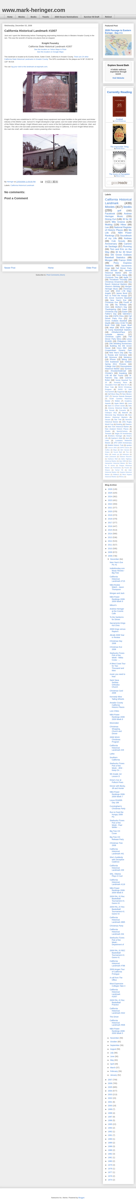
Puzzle (126, 468)
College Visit (110, 366)
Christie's (109, 373)
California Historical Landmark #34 (117, 931)
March (113, 1067)
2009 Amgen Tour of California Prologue (117, 971)
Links (107, 440)
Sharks (107, 431)
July (112, 1053)
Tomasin (108, 434)
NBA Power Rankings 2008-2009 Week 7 (117, 794)
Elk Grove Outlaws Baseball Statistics (118, 256)
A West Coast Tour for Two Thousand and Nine (117, 666)
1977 (110, 1172)
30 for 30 (127, 219)
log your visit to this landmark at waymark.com (29, 67)
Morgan (109, 260)
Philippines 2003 (124, 341)
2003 (110, 1094)
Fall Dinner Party (124, 268)
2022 (110, 504)
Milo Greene (118, 222)
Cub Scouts (118, 241)
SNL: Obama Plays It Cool (116, 875)
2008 (110, 556)
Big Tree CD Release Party (117, 838)
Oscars (107, 420)
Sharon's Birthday (112, 286)
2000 (110, 1106)
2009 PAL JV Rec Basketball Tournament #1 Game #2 (117, 910)
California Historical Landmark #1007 (115, 993)
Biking (124, 359)
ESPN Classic (124, 447)
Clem (107, 307)
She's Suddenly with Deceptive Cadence (117, 859)
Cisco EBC (122, 348)
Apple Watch (119, 403)
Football (119, 119)
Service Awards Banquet (122, 396)
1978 (110, 1169)
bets (130, 406)
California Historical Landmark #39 (117, 867)
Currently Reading (119, 92)
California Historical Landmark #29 (117, 747)
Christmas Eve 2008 (116, 648)
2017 (110, 522)
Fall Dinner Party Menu (118, 338)
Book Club (110, 325)
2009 (110, 552)
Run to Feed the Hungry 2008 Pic (116, 814)
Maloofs (125, 413)
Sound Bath (118, 452)
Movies (21, 17)
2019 (110, 515)
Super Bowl (126, 325)
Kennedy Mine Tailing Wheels (117, 698)
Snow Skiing (121, 275)
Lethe (112, 754)
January (114, 1075)
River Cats (109, 387)
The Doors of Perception (119, 174)
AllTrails (114, 270)
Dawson (129, 424)
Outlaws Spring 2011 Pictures (118, 363)
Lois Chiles (114, 711)
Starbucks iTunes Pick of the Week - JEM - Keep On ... (117, 766)
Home (10, 17)
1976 (110, 1176)
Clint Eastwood (112, 362)
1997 (110, 1117)
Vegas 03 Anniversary (123, 434)
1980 (110, 1161)
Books (33, 17)
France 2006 (125, 260)
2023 (110, 500)
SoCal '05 (119, 470)
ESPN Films (118, 316)
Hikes (123, 224)
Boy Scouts (109, 410)
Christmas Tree (111, 277)
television (126, 454)
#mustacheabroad (118, 371)
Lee (107, 227)
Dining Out (110, 219)
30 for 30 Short (123, 252)
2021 (110, 508)
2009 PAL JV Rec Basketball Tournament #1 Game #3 (117, 899)
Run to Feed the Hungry (116, 296)
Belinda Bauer (120, 148)
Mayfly (107, 323)
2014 (110, 533)
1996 (110, 1120)
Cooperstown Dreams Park (118, 350)
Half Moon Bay (113, 394)
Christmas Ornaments (114, 282)
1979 (110, 1165)
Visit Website (118, 78)
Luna (130, 403)
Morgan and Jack (117, 593)
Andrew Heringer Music (118, 215)
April (112, 1064)
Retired (108, 17)
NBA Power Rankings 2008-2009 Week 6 (117, 890)
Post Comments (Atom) (56, 275)
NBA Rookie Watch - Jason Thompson (117, 587)
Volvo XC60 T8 (121, 323)
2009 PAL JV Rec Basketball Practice (117, 1002)
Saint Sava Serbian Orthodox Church (115, 683)
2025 (110, 493)
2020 (110, 511)
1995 (110, 1124)
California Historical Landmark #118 (117, 882)
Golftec (107, 450)
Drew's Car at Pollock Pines (116, 781)
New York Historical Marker (118, 427)
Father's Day (111, 314)
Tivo (127, 452)
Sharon (107, 470)
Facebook (110, 213)
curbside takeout (114, 334)
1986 (110, 1150)
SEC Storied (124, 450)
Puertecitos (117, 468)
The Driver (114, 1017)
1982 (110, 1154)
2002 (110, 1098)
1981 (110, 1157)
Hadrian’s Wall (116, 438)
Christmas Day (111, 312)
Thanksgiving (110, 309)
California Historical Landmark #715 (117, 579)
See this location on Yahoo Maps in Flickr (50, 49)
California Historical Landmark (22, 185)
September (115, 1045)
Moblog (108, 224)
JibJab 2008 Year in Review (117, 636)
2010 (110, 548)
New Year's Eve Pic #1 (116, 563)
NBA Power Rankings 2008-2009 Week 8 (117, 717)
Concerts (122, 410)
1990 (110, 1139)
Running (127, 246)
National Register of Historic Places (118, 228)
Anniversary (111, 243)
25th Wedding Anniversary (120, 343)
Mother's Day (121, 307)
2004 (110, 1091)
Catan (124, 309)
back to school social (116, 406)
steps (112, 327)
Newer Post (9, 268)
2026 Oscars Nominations (66, 17)
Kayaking (123, 373)
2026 (110, 489)
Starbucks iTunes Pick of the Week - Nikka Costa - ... (117, 656)
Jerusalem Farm (111, 385)
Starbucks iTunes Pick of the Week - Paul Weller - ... (117, 823)
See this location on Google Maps (50, 52)
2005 (110, 1087)
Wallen (117, 401)
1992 (110, 1131)
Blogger (81, 1198)
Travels (45, 17)
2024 (110, 496)
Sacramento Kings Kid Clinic (117, 624)
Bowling (119, 424)
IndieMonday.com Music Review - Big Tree (117, 570)
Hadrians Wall (113, 459)
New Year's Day (116, 353)
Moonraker (114, 723)
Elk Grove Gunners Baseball (118, 298)
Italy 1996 (122, 461)
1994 (110, 1128)
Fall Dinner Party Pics (118, 317)
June (112, 1056)
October (114, 1042)
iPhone (113, 359)
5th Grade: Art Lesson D (116, 775)
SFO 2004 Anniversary (123, 443)
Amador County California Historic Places (117, 705)
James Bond (121, 293)
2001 (110, 1102)
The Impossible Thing (119, 147)
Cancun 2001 (112, 447)
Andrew (128, 238)
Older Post (91, 268)
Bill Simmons (111, 357)
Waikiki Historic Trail (115, 445)
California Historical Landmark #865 (117, 919)
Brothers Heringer (115, 436)
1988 (110, 1146)
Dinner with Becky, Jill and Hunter (117, 787)
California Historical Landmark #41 (117, 851)
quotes (129, 445)
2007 (110, 1080)
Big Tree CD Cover (115, 832)
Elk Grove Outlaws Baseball (118, 319)
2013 (110, 537)
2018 (110, 519)
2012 (110, 541)
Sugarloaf (121, 392)
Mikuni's (113, 605)
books (127, 207)
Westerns (128, 357)
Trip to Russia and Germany (118, 354)
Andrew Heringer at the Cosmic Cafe (117, 611)
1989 (110, 1143)
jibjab (130, 392)
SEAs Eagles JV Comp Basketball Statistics (118, 328)
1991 (110, 1135)
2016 (110, 526)
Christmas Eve (111, 302)
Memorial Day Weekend (114, 415)
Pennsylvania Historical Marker (118, 367)
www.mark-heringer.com (33, 10)
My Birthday (120, 305)
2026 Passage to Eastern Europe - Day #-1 (118, 31)
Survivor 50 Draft (91, 17)
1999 (110, 1109)
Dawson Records (126, 456)
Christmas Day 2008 (116, 642)
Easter (125, 312)
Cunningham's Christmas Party (117, 807)
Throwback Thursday (118, 279)
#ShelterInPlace (118, 332)
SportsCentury (122, 431)
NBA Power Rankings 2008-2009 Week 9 (117, 599)
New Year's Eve (118, 300)
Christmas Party (116, 926)
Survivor (128, 369)
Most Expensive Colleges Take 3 (117, 985)
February (114, 1071)
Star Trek (118, 420)
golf (119, 210)
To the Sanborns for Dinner (117, 618)
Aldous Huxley (120, 176)
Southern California (115, 758)
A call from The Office (116, 979)
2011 (110, 545)
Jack (127, 438)
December (114, 559)
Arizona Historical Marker (118, 408)
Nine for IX (125, 385)
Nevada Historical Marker (118, 271)
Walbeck (116, 474)
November (114, 1038)
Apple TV (127, 277)
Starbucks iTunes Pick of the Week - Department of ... (117, 942)
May (112, 1060)
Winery (121, 476)
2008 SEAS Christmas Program (115, 739)
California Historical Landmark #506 (117, 1022)
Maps (115, 450)
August (113, 1049)
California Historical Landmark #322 (117, 1010)
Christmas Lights (113, 337)
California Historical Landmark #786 (117, 963)
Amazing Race (120, 382)
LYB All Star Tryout (114, 375)
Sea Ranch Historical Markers (118, 283)
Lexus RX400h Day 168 (116, 801)
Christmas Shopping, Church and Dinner (116, 730)
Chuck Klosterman (120, 121)
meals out (115, 454)
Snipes (107, 452)
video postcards (110, 456)
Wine (107, 454)
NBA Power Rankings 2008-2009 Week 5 (117, 1031)
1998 (110, 1113)
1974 (110, 1180)
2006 (110, 1083)
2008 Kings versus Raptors (117, 630)
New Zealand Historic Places (117, 429)
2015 (110, 530)
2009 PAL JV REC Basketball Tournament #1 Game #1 (117, 953)
